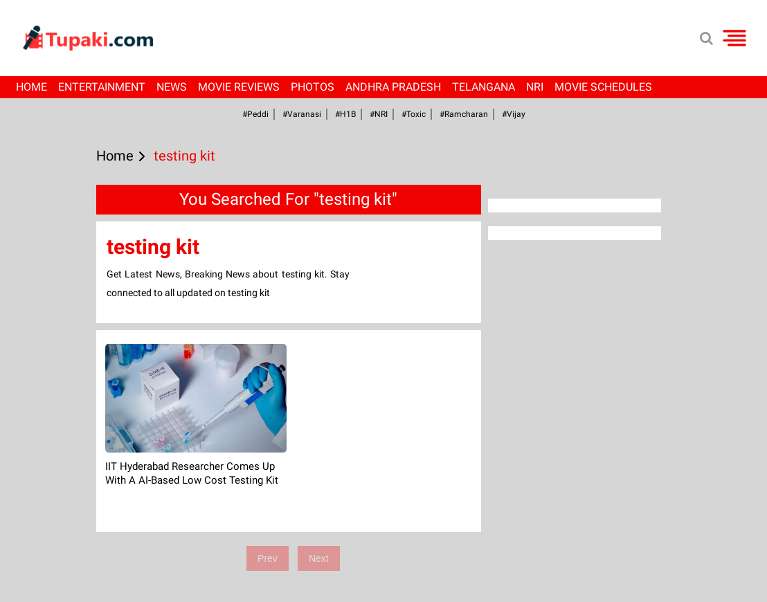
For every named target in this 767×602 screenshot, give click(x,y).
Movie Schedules (603, 86)
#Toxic (413, 114)
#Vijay (513, 114)
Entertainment (101, 86)
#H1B (345, 114)
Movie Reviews (239, 86)
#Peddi (255, 114)
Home (31, 86)
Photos (312, 86)
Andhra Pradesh (393, 86)
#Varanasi (301, 114)
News (171, 86)
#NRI (379, 114)
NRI (534, 86)
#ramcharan (464, 114)
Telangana (483, 86)
